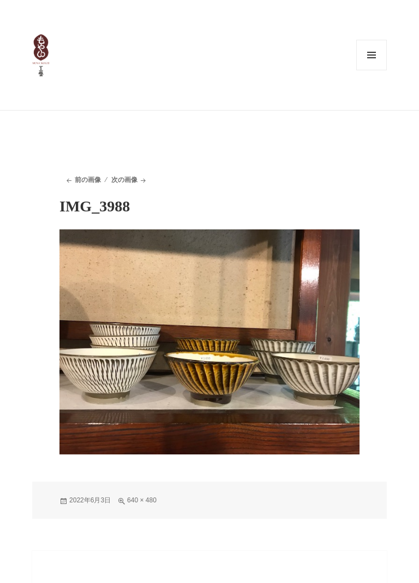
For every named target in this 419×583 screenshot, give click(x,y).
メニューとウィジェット (371, 55)
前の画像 (88, 180)
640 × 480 (142, 500)
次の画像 (124, 180)
